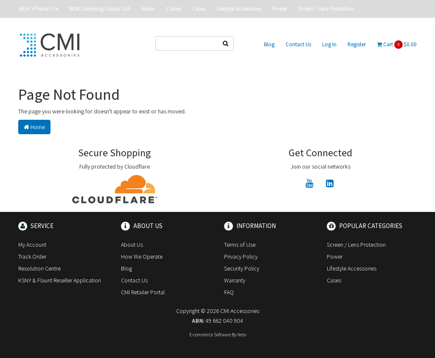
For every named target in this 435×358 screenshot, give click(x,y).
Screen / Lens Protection (326, 8)
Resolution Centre (39, 268)
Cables (173, 8)
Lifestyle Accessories (238, 8)
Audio (148, 8)
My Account (32, 244)
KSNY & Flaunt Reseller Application (59, 280)
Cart (397, 44)
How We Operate (142, 256)
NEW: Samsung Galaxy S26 (99, 8)
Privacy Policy (241, 256)
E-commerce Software (210, 335)
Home (34, 127)
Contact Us (298, 44)
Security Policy (241, 268)
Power (279, 8)
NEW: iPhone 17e (38, 8)
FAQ (229, 292)
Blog (269, 44)
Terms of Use (239, 244)
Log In (329, 44)
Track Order (32, 256)
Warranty (234, 280)
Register (357, 44)
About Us (132, 244)
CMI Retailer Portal (143, 292)
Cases (198, 8)
